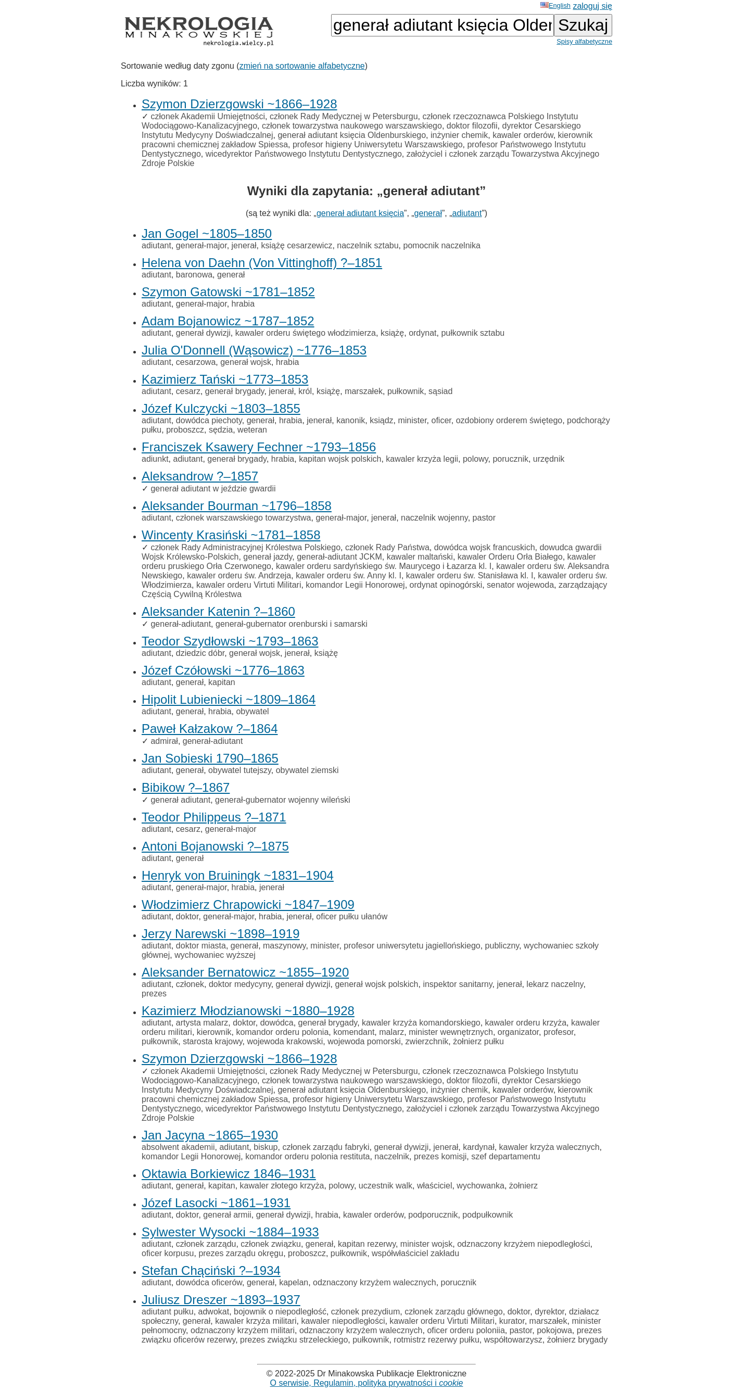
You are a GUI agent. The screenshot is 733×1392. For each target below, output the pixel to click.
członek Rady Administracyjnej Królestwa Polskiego (245, 547)
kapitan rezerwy (367, 1243)
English (555, 5)
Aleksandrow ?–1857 (200, 476)
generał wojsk (245, 362)
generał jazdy (267, 556)
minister (412, 420)
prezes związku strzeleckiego (294, 1339)
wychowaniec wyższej (215, 955)
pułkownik (405, 391)
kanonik (350, 420)
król (305, 391)
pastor (484, 517)
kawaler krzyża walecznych (549, 1147)
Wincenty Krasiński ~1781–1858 (231, 535)
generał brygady (234, 391)
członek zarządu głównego (454, 1311)
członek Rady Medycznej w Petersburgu (344, 116)
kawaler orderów (522, 135)
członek (190, 984)
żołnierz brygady (577, 1339)
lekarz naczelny (554, 984)
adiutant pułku (168, 1311)
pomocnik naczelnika (442, 245)
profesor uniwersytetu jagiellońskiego (412, 945)
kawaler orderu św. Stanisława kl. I (470, 575)
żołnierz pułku (478, 1041)
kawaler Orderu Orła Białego (510, 556)
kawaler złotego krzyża (282, 1185)
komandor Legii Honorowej (355, 584)
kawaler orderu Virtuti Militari (248, 584)
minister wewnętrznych (451, 1032)
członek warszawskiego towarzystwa (243, 517)
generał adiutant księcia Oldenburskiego (351, 135)
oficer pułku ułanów (351, 916)
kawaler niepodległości (343, 1321)
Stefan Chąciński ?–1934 (211, 1270)
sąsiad (440, 391)
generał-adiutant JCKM (339, 556)
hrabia (243, 303)
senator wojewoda (520, 584)
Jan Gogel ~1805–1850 (207, 233)
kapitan (221, 682)
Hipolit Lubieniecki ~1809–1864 (228, 699)
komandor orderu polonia (282, 1032)
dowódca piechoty (209, 420)
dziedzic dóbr (200, 653)
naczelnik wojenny (434, 517)
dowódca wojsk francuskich (484, 547)
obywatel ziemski (307, 770)
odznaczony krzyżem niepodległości (523, 1243)
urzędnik (548, 458)
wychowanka (480, 1185)
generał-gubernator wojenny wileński (282, 799)
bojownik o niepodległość (280, 1311)
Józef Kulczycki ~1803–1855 (221, 408)
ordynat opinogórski (446, 584)
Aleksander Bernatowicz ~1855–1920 (245, 972)
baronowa (194, 274)
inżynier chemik (459, 135)
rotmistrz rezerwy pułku (436, 1339)
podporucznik (433, 1214)
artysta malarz (202, 1022)
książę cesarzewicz (296, 245)
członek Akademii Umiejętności (207, 116)
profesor (559, 1032)
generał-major (201, 245)
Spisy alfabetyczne (584, 41)
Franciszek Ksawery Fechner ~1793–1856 (259, 447)
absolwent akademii (178, 1147)
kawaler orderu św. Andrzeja (239, 575)
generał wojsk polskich (376, 984)
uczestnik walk (385, 1185)
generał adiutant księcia (360, 213)
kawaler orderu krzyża (526, 1022)
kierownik (214, 1032)
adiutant (467, 213)
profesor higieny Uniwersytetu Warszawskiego (378, 144)
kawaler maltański (420, 556)
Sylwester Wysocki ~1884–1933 (230, 1232)
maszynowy (284, 945)
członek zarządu (206, 1243)
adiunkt (155, 458)
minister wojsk (426, 1243)
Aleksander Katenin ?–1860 (218, 611)
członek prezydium (365, 1311)
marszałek (364, 391)
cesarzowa (196, 362)
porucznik (510, 458)
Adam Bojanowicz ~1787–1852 (228, 321)
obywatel (252, 711)
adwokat (214, 1311)
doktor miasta (201, 945)
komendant (353, 1032)
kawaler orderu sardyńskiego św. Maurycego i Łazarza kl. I (383, 566)
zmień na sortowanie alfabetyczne (302, 65)
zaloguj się (592, 6)
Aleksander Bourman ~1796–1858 (237, 506)
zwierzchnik (427, 1041)
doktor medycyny (240, 984)
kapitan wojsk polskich (340, 458)
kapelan (293, 1282)
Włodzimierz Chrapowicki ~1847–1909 (248, 904)
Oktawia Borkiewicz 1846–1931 (229, 1174)
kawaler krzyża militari (255, 1321)
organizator (518, 1032)
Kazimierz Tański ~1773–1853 (225, 379)
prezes (154, 993)
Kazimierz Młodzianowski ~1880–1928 (248, 1011)
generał (428, 213)
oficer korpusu (168, 1253)
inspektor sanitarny (457, 984)
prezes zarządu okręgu (240, 1253)
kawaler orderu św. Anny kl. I (348, 575)
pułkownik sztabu (472, 332)
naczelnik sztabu (367, 245)
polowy (475, 458)
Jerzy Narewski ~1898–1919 (221, 934)
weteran (252, 429)
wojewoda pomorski (364, 1041)
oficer (441, 420)
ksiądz (381, 420)
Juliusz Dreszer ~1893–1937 (221, 1300)
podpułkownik (487, 1214)
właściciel (434, 1185)
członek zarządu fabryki (325, 1147)
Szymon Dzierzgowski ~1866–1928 (239, 104)
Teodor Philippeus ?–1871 (214, 817)
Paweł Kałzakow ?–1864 (210, 729)
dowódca (277, 1022)
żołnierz (523, 1185)
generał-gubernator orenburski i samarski (292, 623)
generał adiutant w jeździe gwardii (212, 488)
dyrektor (549, 1311)
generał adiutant (180, 799)
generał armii (227, 1214)
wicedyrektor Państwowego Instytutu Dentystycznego (304, 153)
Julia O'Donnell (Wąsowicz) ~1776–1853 (254, 350)
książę (392, 332)
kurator (512, 1321)
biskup (265, 1147)
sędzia (221, 429)
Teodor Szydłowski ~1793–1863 (230, 641)
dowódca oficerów (209, 1282)
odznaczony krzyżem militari (243, 1330)
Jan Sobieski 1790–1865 (210, 758)
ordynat (422, 332)
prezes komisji (440, 1156)
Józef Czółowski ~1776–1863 (223, 670)
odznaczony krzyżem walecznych (374, 1282)
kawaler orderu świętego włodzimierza (305, 332)
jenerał (244, 245)
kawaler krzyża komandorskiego (421, 1022)
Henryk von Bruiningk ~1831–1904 (238, 875)
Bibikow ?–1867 (186, 787)
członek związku (271, 1243)
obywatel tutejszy (239, 770)
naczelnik (391, 1156)
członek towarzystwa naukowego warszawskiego (352, 125)
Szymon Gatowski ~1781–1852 (228, 292)
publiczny (502, 945)
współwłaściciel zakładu (415, 1253)
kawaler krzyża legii (422, 458)
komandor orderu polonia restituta (307, 1156)
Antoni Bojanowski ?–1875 (215, 846)
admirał (164, 741)
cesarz (188, 391)
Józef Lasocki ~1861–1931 (216, 1203)
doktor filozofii (472, 125)
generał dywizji (203, 332)
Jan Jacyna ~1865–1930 (210, 1135)
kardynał (478, 1147)
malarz (391, 1032)
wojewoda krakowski (285, 1041)
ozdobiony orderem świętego (509, 420)
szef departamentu (505, 1156)
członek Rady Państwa (387, 547)
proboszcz (185, 429)
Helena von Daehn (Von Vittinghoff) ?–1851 (262, 263)
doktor (187, 916)
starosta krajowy (212, 1041)
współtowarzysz (513, 1339)
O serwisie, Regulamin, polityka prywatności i (366, 1382)
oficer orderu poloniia (465, 1330)
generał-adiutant (180, 623)
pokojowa (554, 1330)
